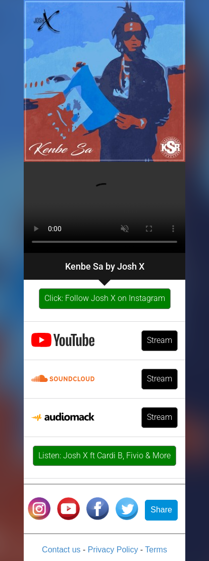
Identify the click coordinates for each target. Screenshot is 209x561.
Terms (156, 549)
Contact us (62, 549)
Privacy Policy (114, 549)
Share (161, 509)
